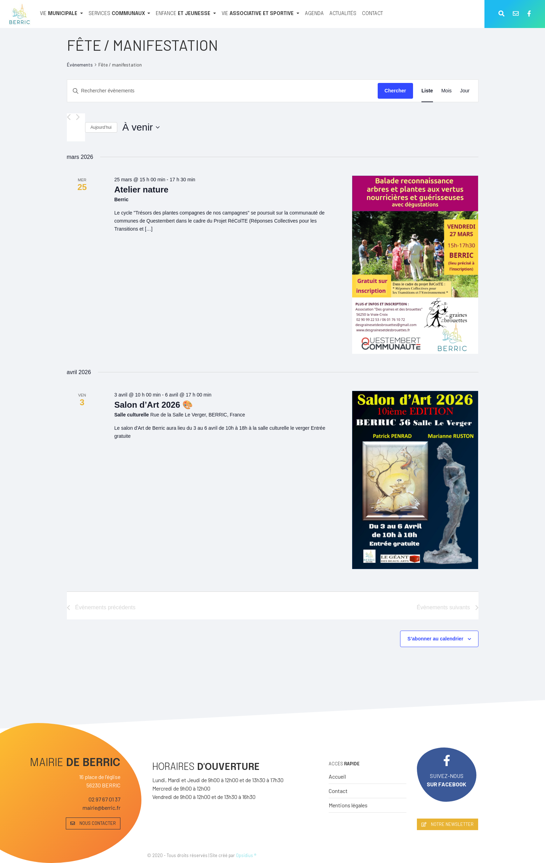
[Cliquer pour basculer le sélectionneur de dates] (141, 127)
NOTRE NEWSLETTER (447, 824)
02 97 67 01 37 (104, 799)
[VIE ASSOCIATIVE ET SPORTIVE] (260, 14)
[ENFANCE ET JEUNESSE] (186, 14)
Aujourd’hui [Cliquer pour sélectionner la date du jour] (101, 127)
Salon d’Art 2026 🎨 (153, 404)
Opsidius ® (246, 855)
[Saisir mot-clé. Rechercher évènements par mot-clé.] (222, 91)
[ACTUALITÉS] (343, 14)
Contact (338, 790)
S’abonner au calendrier (435, 638)
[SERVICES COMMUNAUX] (119, 14)
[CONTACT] (372, 14)
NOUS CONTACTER (93, 823)
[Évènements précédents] (69, 117)
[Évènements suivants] (78, 117)
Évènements (80, 65)
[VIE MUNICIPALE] (61, 14)
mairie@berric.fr (101, 807)
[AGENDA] (314, 14)
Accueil (337, 776)
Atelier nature (141, 189)
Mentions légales (348, 805)
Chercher (395, 90)
